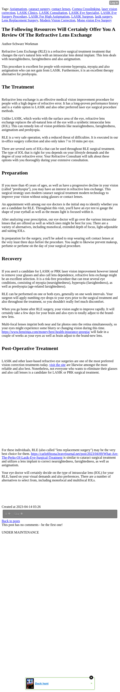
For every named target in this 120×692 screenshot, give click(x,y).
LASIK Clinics (27, 13)
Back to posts (11, 521)
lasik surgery (103, 16)
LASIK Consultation (53, 13)
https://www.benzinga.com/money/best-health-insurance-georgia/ (46, 332)
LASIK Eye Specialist (84, 13)
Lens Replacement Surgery (20, 20)
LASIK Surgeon (82, 16)
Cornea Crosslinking (86, 9)
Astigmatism (18, 9)
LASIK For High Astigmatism (49, 16)
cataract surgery (39, 9)
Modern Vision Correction (57, 20)
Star (18, 514)
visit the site (57, 365)
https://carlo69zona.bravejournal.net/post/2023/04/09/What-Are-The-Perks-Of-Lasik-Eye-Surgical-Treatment (60, 455)
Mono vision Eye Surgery (94, 20)
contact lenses (61, 9)
